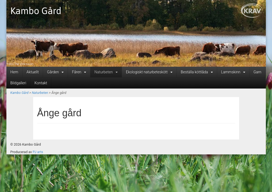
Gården (55, 72)
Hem (14, 72)
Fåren (79, 72)
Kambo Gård (36, 10)
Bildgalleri (18, 83)
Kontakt (41, 83)
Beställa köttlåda (197, 72)
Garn (257, 72)
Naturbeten (106, 72)
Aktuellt (32, 72)
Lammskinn (233, 72)
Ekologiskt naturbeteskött (149, 72)
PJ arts (38, 152)
